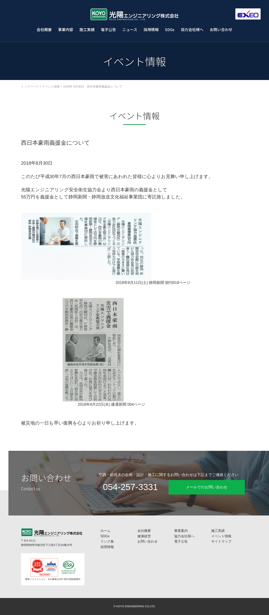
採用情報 (151, 29)
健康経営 (144, 536)
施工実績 (87, 29)
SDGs (169, 29)
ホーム (105, 530)
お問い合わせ (221, 29)
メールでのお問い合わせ (206, 487)
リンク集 (107, 541)
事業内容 (65, 29)
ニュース (129, 29)
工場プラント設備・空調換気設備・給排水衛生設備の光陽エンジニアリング (134, 14)
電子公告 (108, 29)
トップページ (30, 86)
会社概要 (44, 29)
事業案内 (181, 530)
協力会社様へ (192, 29)
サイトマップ (221, 541)
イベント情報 (51, 86)
